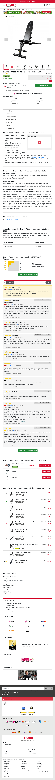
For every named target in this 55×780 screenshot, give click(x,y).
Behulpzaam (7, 295)
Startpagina (5, 9)
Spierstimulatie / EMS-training (43, 771)
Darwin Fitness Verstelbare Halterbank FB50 (26, 507)
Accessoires (9, 122)
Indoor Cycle (39, 765)
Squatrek (6, 770)
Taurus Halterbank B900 (21, 492)
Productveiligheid (10, 128)
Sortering (9, 282)
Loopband (39, 761)
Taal (48, 282)
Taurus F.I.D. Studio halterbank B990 (24, 536)
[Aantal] (31, 85)
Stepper (38, 768)
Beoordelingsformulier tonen (27, 274)
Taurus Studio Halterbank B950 (23, 552)
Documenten (9, 113)
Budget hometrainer (8, 768)
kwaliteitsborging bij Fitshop (38, 157)
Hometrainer (23, 761)
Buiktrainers (39, 770)
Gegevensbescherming (33, 749)
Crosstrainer (7, 761)
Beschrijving (9, 111)
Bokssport (23, 766)
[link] (11, 621)
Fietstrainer (23, 768)
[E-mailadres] (23, 688)
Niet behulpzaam (16, 295)
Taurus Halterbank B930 (21, 499)
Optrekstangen (24, 771)
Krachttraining (12, 9)
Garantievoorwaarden (11, 116)
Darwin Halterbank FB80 (21, 560)
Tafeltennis (6, 765)
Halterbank (18, 9)
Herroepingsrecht (32, 753)
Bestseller (8, 125)
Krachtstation (24, 763)
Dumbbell (14, 471)
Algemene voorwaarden (9, 749)
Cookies (5, 751)
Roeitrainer (6, 763)
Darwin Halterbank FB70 (21, 529)
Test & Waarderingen (11, 119)
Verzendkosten (7, 753)
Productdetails (9, 108)
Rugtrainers (7, 771)
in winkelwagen (43, 85)
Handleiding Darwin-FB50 (10, 220)
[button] (6, 40)
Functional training (25, 770)
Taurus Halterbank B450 (21, 514)
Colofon (30, 751)
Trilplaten (6, 773)
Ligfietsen (39, 766)
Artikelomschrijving (45, 465)
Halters (6, 766)
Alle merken (6, 776)
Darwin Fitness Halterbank (27, 9)
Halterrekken (15, 477)
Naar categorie (46, 471)
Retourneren (6, 755)
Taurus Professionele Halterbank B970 (24, 522)
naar (7, 744)
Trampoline (39, 763)
